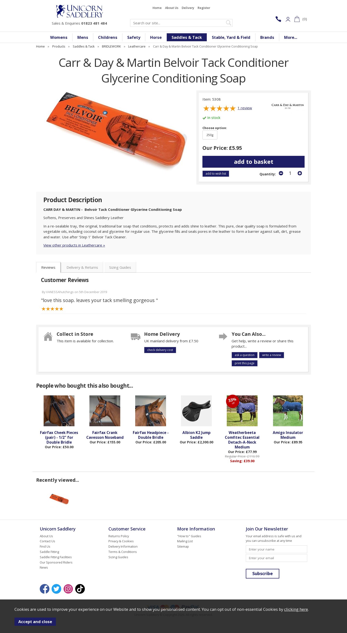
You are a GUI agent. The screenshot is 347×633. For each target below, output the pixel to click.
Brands (267, 37)
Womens (58, 37)
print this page (244, 363)
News (44, 567)
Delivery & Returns (82, 267)
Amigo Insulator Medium (288, 435)
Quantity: (268, 174)
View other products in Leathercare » (74, 245)
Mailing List (185, 541)
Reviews (48, 267)
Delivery (188, 8)
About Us (171, 8)
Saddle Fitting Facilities (56, 557)
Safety (133, 37)
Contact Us (47, 541)
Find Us (45, 546)
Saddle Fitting (49, 552)
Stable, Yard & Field (231, 37)
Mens (82, 37)
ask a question (244, 355)
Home (157, 8)
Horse (156, 37)
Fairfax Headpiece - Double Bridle (151, 435)
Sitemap (183, 546)
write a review (271, 355)
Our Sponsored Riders (56, 562)
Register (204, 8)
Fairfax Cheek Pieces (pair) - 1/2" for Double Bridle (59, 437)
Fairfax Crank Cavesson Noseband (105, 435)
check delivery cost (160, 350)
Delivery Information (123, 546)
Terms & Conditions (122, 552)
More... (290, 37)
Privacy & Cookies (121, 541)
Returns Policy (118, 536)
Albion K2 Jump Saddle (196, 435)
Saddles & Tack (187, 37)
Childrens (107, 37)
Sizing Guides (120, 267)
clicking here (296, 609)
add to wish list (216, 174)
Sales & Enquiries (79, 23)
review (245, 107)
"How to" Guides (189, 536)
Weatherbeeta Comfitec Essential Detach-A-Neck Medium (242, 439)
